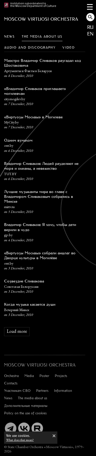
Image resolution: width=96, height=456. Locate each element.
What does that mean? (20, 440)
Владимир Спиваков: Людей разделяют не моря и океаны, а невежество (41, 166)
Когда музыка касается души (29, 304)
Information (63, 390)
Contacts (10, 383)
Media (29, 375)
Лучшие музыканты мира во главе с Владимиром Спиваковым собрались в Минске (38, 196)
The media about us (42, 36)
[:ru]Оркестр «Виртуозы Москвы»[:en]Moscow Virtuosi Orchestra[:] (40, 365)
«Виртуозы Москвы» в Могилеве (33, 117)
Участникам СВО (17, 390)
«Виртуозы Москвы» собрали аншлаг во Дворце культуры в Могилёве (40, 255)
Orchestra (11, 375)
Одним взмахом (18, 140)
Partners (42, 390)
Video (68, 47)
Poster (44, 375)
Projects (61, 375)
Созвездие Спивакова (24, 281)
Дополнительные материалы (25, 405)
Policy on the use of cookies (25, 413)
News (9, 36)
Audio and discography (30, 47)
